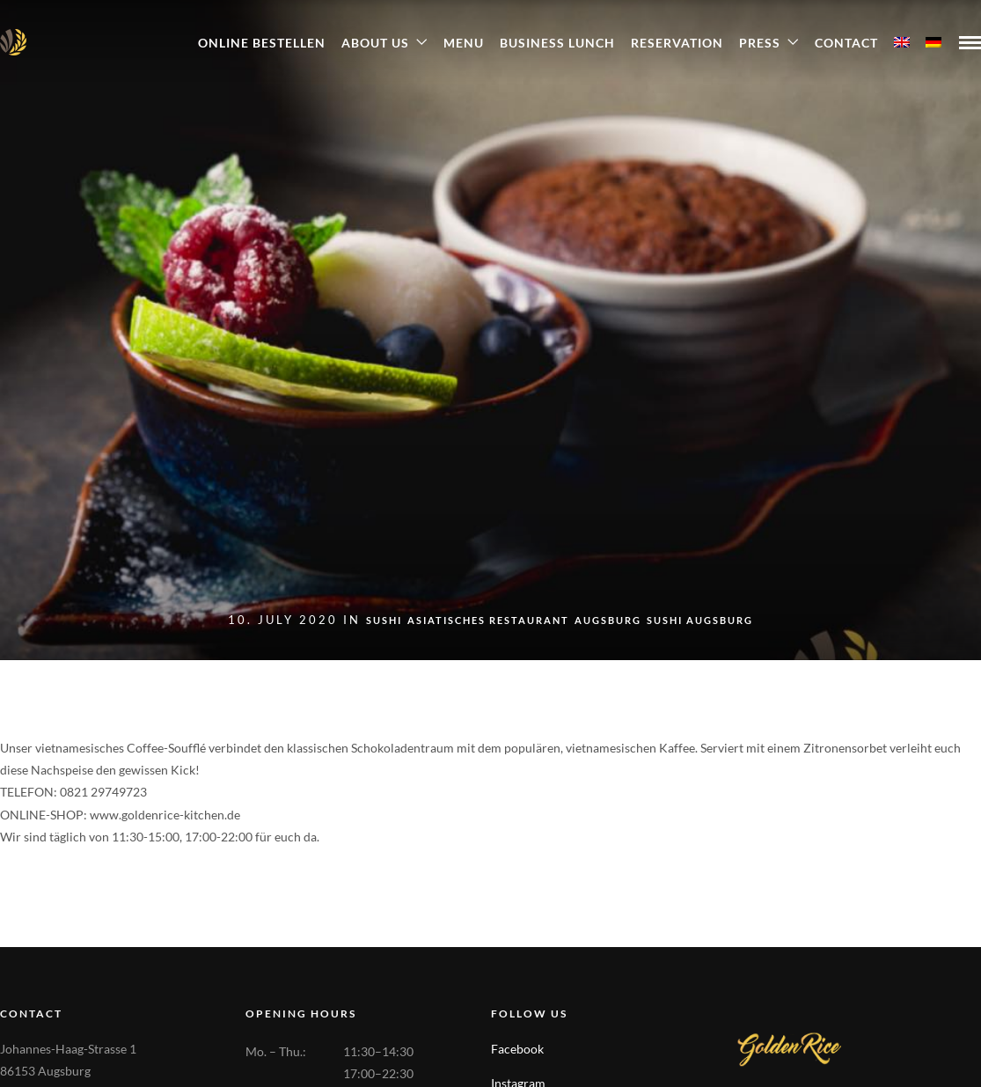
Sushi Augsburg (700, 620)
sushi (384, 620)
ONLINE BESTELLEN (262, 42)
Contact (846, 42)
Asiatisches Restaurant (488, 620)
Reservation (677, 42)
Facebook (517, 1048)
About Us (375, 42)
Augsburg (608, 620)
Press (759, 42)
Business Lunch (557, 42)
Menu (463, 42)
